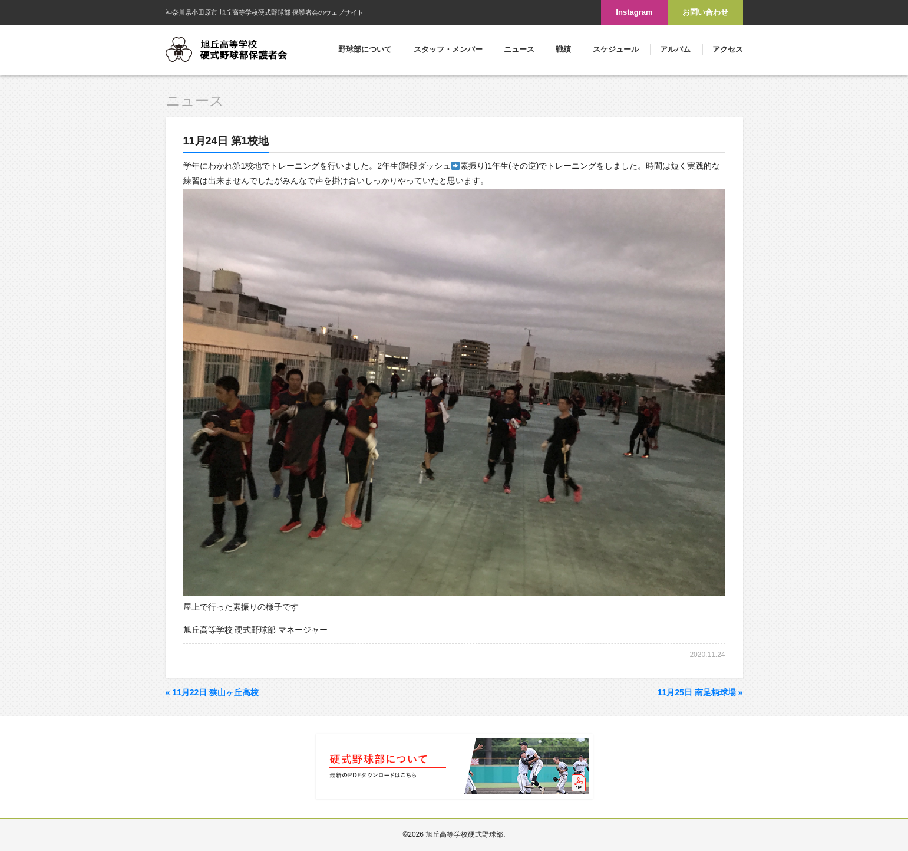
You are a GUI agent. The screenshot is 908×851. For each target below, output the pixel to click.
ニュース (519, 49)
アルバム (675, 49)
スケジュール (616, 49)
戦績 (563, 49)
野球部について (365, 49)
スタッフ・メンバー (448, 49)
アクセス (727, 49)
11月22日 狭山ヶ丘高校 (212, 692)
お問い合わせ (705, 12)
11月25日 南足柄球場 (700, 692)
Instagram (634, 12)
